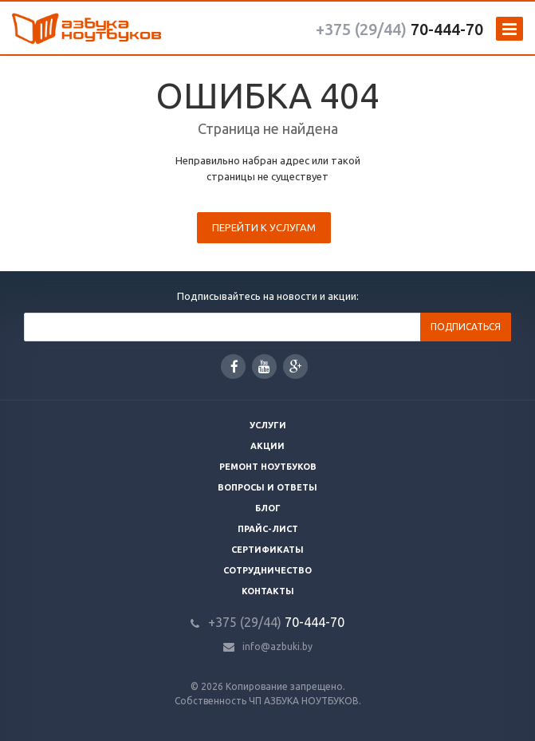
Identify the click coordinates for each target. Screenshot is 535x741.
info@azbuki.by (277, 646)
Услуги (268, 425)
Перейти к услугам (264, 227)
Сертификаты (267, 549)
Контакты (268, 591)
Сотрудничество (267, 570)
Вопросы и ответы (267, 487)
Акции (267, 446)
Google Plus (295, 366)
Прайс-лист (268, 529)
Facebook (234, 366)
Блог (268, 508)
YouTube (264, 366)
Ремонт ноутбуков (268, 466)
